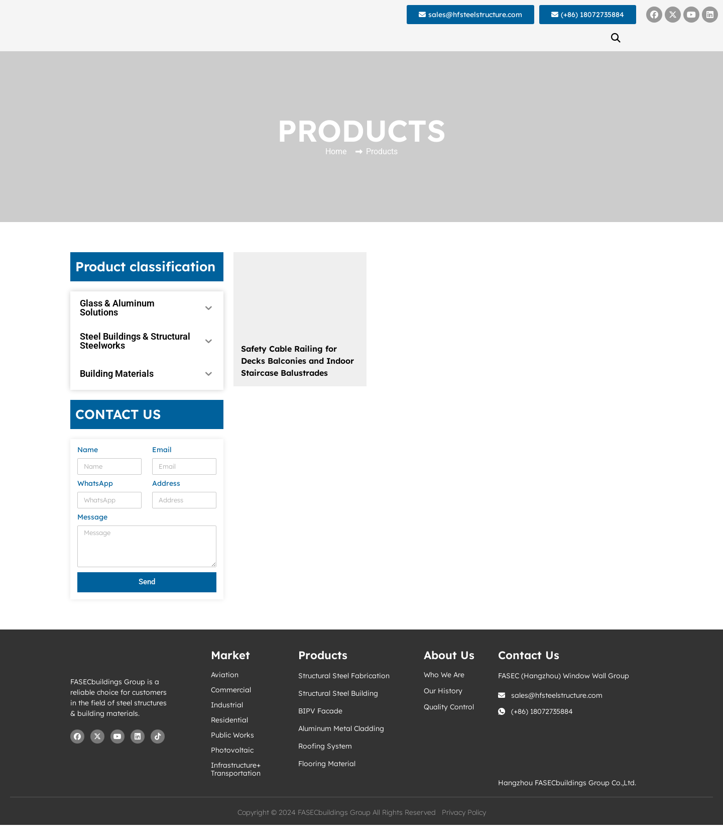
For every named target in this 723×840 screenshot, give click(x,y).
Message (92, 517)
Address (166, 484)
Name (87, 450)
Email (162, 450)
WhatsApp (95, 484)
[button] (615, 37)
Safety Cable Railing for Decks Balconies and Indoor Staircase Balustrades (297, 361)
